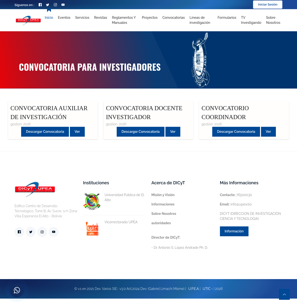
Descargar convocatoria (45, 132)
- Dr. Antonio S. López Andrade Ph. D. (180, 242)
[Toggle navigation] (201, 20)
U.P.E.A (193, 289)
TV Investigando (251, 20)
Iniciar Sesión (268, 4)
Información (234, 231)
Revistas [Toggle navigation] (100, 17)
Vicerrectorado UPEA (110, 222)
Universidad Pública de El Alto (113, 197)
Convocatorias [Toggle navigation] (173, 17)
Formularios (227, 17)
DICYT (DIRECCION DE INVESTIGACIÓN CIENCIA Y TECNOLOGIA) (250, 216)
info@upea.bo (236, 204)
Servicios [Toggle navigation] (82, 17)
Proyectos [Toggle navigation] (150, 17)
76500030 (236, 195)
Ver (77, 132)
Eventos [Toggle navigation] (64, 17)
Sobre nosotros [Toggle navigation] (273, 20)
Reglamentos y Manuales (124, 20)
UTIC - (208, 289)
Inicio (49, 17)
